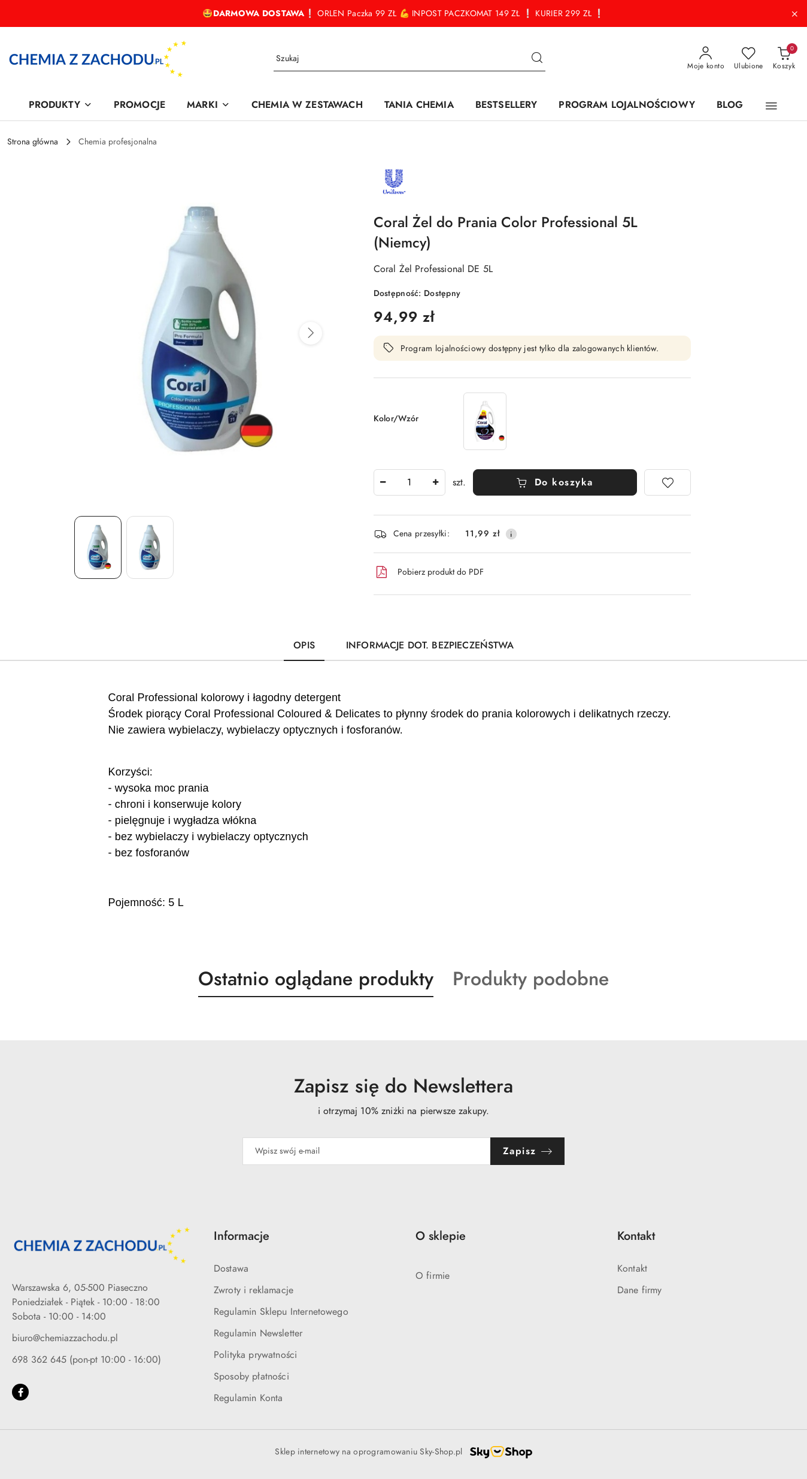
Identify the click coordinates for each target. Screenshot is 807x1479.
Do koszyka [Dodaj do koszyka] (554, 482)
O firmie (432, 1275)
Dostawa (231, 1268)
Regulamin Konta (248, 1398)
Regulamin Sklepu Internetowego (281, 1311)
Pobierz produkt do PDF (429, 572)
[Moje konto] (705, 59)
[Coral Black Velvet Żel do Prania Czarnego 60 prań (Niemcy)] (485, 421)
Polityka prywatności (255, 1355)
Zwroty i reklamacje (253, 1290)
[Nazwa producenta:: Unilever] (394, 181)
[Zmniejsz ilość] (383, 482)
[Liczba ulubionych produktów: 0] (748, 59)
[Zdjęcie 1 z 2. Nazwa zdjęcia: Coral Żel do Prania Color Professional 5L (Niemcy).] (98, 547)
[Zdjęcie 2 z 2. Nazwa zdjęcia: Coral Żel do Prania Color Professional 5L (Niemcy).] (150, 547)
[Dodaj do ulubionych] (667, 482)
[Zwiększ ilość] (436, 482)
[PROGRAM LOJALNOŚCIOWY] (626, 105)
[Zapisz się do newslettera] (366, 1151)
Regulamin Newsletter (258, 1333)
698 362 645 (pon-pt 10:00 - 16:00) (86, 1359)
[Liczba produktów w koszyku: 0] (784, 59)
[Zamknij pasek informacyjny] (794, 13)
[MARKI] (208, 105)
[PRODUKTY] (60, 105)
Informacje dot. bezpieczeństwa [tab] (430, 645)
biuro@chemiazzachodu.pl (65, 1338)
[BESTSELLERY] (506, 105)
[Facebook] (20, 1392)
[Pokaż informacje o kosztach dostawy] (511, 534)
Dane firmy (639, 1290)
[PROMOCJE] (139, 105)
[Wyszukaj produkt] (409, 59)
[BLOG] (730, 105)
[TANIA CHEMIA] (419, 105)
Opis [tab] (304, 645)
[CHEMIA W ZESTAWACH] (307, 105)
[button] (771, 106)
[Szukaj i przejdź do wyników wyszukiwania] (537, 59)
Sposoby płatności (251, 1376)
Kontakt (632, 1268)
